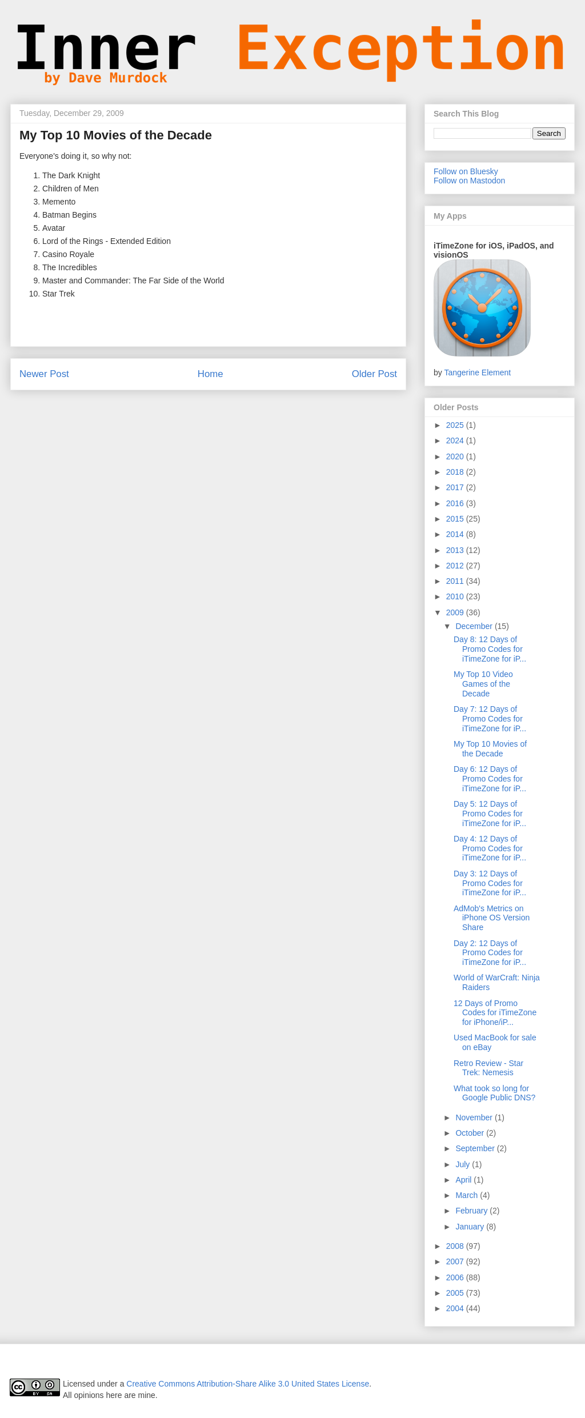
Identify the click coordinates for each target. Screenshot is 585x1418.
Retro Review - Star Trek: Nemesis (488, 1068)
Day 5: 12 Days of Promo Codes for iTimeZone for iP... (490, 813)
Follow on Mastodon (469, 180)
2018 (456, 471)
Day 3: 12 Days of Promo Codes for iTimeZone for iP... (490, 883)
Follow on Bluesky (466, 171)
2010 (456, 596)
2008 (456, 1246)
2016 (456, 503)
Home (210, 373)
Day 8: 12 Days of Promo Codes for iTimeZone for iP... (490, 649)
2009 (456, 612)
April (464, 1179)
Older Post (374, 373)
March (467, 1195)
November (474, 1117)
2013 (456, 550)
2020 (456, 456)
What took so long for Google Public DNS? (494, 1093)
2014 (456, 534)
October (470, 1132)
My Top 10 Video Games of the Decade (483, 684)
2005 (456, 1292)
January (470, 1226)
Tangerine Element (477, 372)
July (463, 1164)
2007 (456, 1261)
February (472, 1210)
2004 (456, 1308)
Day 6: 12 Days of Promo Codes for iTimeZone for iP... (490, 778)
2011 (456, 581)
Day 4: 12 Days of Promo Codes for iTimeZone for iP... (490, 848)
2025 (456, 425)
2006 (456, 1277)
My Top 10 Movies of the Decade (490, 748)
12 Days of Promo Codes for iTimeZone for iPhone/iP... (495, 1013)
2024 (456, 440)
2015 (456, 518)
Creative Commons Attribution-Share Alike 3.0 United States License (247, 1383)
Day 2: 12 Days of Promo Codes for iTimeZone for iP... (490, 953)
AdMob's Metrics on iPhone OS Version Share (492, 918)
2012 (456, 565)
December (474, 626)
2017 (456, 487)
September (475, 1148)
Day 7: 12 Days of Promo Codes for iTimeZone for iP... (490, 718)
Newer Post (44, 373)
